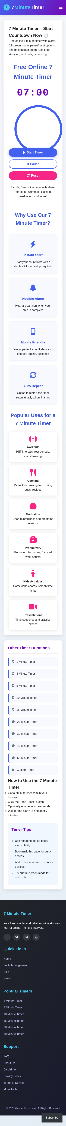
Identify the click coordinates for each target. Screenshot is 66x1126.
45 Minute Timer (24, 745)
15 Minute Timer (24, 709)
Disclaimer (10, 1069)
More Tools (10, 1089)
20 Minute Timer (24, 721)
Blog (6, 971)
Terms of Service (14, 1082)
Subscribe (52, 1117)
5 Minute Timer (23, 685)
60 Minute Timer (24, 757)
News (7, 978)
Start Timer (33, 152)
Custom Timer (23, 769)
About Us (9, 1063)
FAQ (6, 1056)
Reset (33, 175)
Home (7, 958)
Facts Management (16, 965)
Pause (33, 164)
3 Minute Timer (23, 673)
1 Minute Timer (23, 661)
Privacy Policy (12, 1076)
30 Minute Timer (24, 733)
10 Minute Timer (24, 697)
